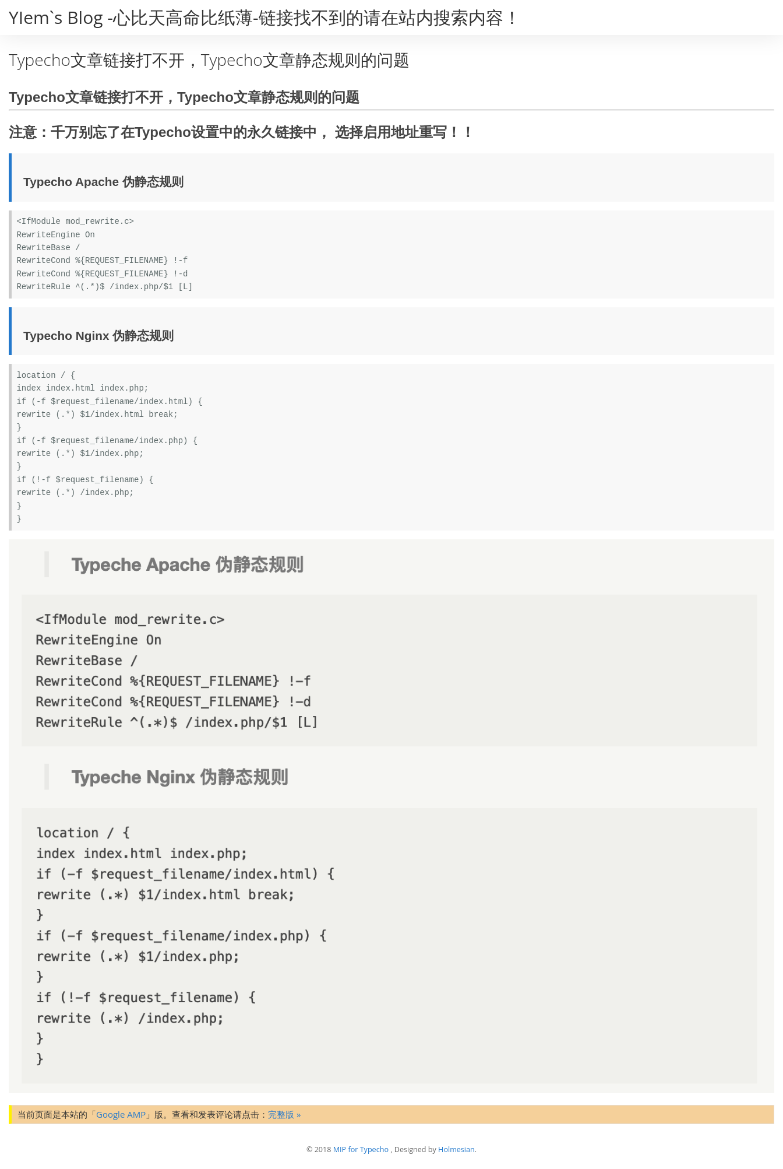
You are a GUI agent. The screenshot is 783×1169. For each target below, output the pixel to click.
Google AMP (121, 1114)
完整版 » (284, 1114)
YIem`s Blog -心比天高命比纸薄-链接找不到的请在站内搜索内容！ (265, 17)
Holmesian (456, 1149)
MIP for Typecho (361, 1149)
